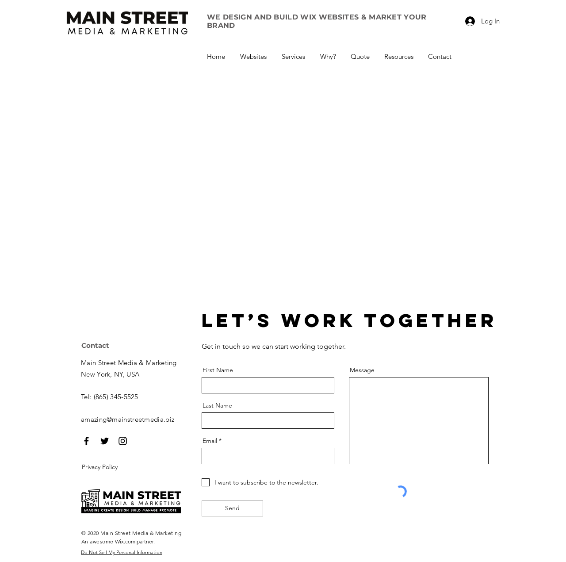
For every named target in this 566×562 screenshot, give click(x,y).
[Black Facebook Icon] (86, 441)
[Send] (232, 508)
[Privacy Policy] (112, 467)
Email (210, 441)
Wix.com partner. (135, 541)
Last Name (217, 405)
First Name (218, 370)
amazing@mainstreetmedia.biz (127, 419)
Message (362, 370)
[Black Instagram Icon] (122, 441)
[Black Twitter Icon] (104, 441)
